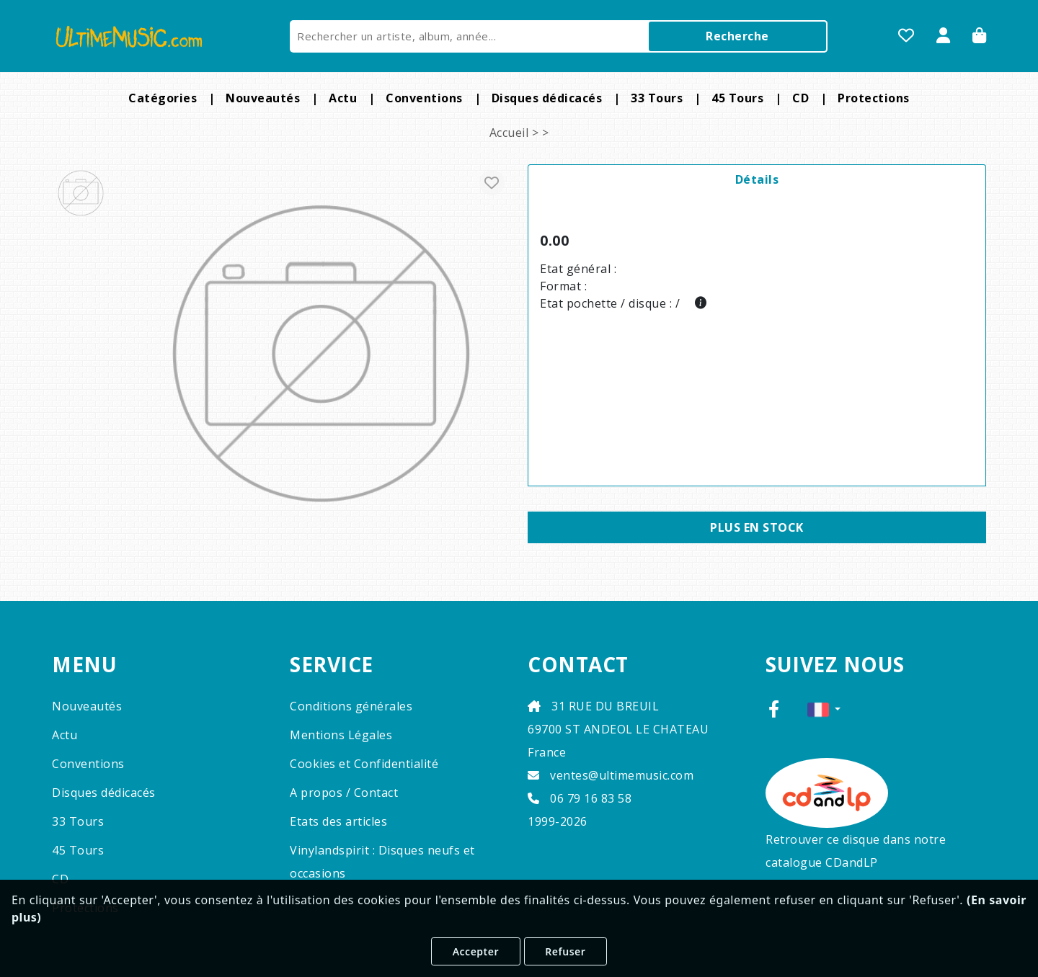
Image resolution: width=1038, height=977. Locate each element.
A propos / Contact (344, 792)
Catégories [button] (162, 98)
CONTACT (578, 665)
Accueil (509, 132)
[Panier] (979, 37)
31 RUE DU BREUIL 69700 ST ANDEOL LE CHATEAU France (618, 729)
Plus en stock (757, 527)
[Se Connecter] (943, 37)
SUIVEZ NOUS (835, 665)
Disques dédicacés (547, 98)
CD (800, 98)
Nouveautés (263, 98)
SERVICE (331, 665)
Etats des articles (338, 821)
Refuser (565, 951)
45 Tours (737, 98)
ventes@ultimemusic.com (610, 775)
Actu (343, 98)
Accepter (476, 951)
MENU (84, 665)
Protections (874, 98)
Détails (757, 179)
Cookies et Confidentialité (364, 764)
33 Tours (657, 98)
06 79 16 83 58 (579, 798)
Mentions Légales (341, 735)
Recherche (737, 36)
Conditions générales (351, 706)
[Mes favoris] (906, 37)
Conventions (424, 98)
